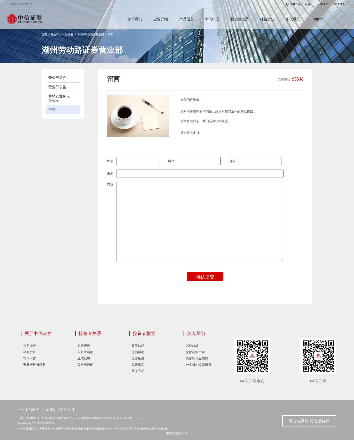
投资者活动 (85, 352)
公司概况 (29, 345)
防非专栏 (138, 371)
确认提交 (205, 276)
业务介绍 (161, 19)
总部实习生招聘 (197, 358)
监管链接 (138, 358)
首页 (44, 34)
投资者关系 (240, 19)
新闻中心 (212, 19)
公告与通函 (85, 364)
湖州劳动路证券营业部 (90, 34)
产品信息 (186, 19)
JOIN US (192, 345)
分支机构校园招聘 (198, 364)
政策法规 (138, 345)
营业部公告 (57, 87)
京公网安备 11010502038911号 (37, 423)
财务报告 (83, 345)
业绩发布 (83, 358)
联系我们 (67, 410)
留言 (110, 34)
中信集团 (49, 410)
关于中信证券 (37, 333)
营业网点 (339, 4)
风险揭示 (138, 364)
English (317, 19)
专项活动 (138, 352)
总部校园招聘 (195, 352)
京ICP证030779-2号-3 (126, 417)
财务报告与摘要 (34, 364)
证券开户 (322, 4)
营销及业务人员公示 (59, 98)
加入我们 (293, 19)
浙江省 (69, 34)
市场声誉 (29, 358)
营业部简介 (57, 78)
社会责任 (267, 19)
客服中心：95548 (298, 4)
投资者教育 (144, 333)
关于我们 (135, 19)
